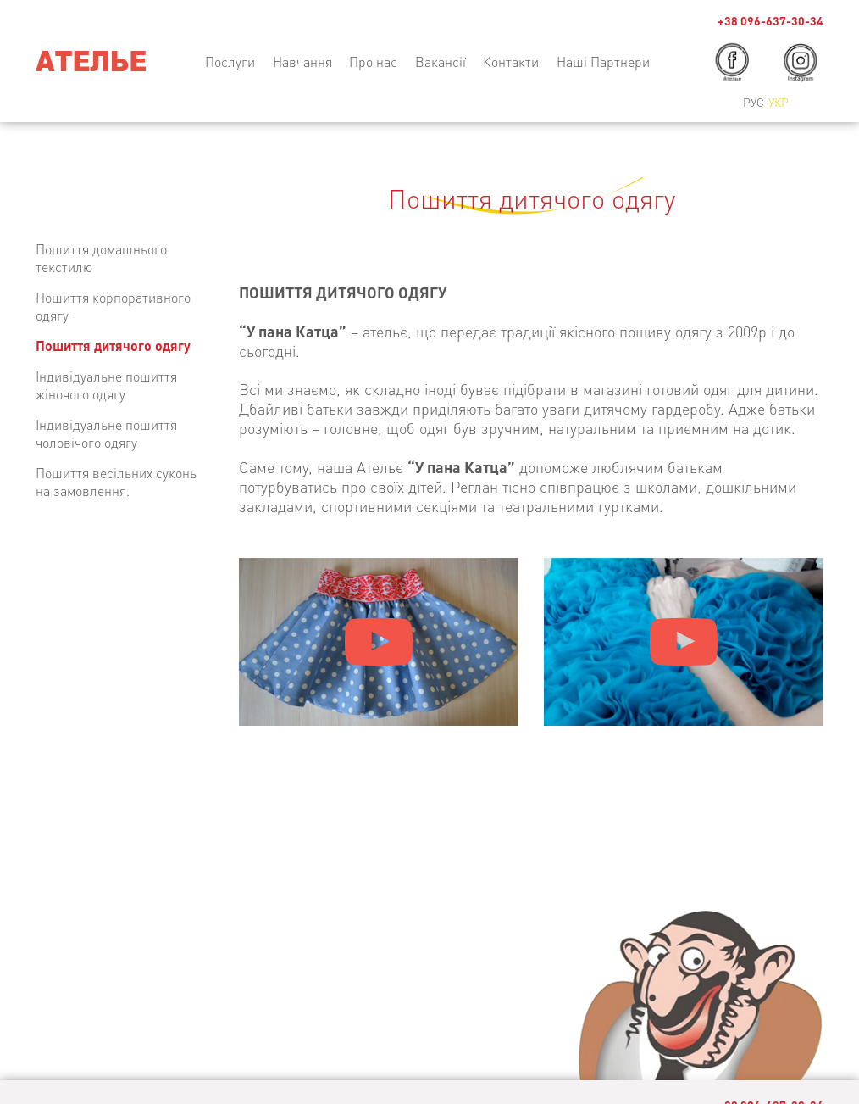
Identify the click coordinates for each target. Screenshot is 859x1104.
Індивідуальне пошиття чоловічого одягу (106, 433)
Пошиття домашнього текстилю (101, 258)
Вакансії (440, 61)
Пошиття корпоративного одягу (113, 306)
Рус (753, 101)
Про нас (373, 61)
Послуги (230, 61)
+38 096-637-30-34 (770, 20)
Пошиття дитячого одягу (113, 345)
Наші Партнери (603, 61)
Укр (778, 101)
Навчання (302, 61)
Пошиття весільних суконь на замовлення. (116, 481)
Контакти (511, 61)
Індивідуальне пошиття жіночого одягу (106, 385)
